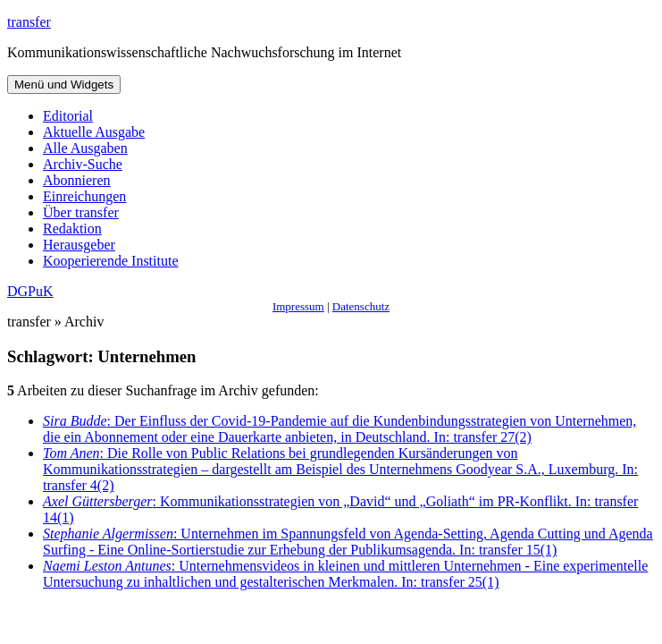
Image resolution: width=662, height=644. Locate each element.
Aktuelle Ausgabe (94, 132)
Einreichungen (84, 196)
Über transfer (81, 212)
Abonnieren (77, 180)
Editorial (68, 115)
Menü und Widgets (63, 84)
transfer (29, 22)
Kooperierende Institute (111, 260)
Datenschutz (361, 306)
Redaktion (72, 228)
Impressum (298, 306)
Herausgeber (79, 244)
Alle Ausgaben (85, 148)
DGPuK (30, 291)
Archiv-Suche (82, 164)
